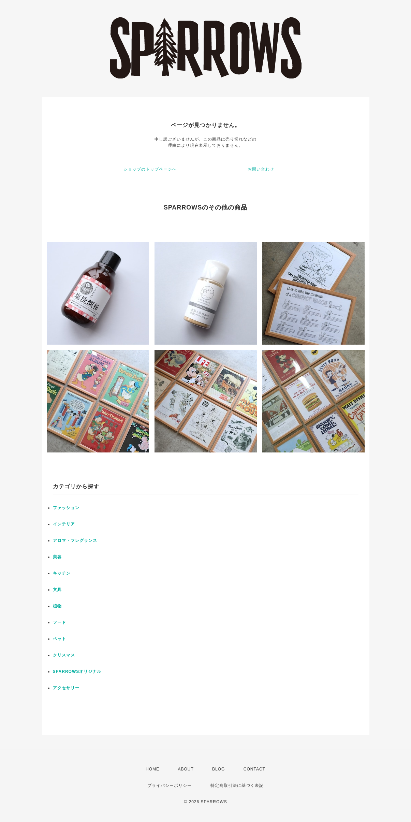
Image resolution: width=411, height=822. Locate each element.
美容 (57, 556)
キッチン (62, 573)
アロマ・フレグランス (75, 540)
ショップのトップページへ (150, 169)
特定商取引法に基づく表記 (237, 785)
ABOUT (185, 769)
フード (59, 622)
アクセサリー (66, 688)
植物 (57, 606)
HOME (152, 769)
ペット (59, 638)
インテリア (64, 524)
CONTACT (254, 769)
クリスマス (64, 655)
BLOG (218, 769)
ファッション (66, 507)
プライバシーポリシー (169, 785)
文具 (57, 589)
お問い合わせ (261, 169)
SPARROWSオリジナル (77, 671)
